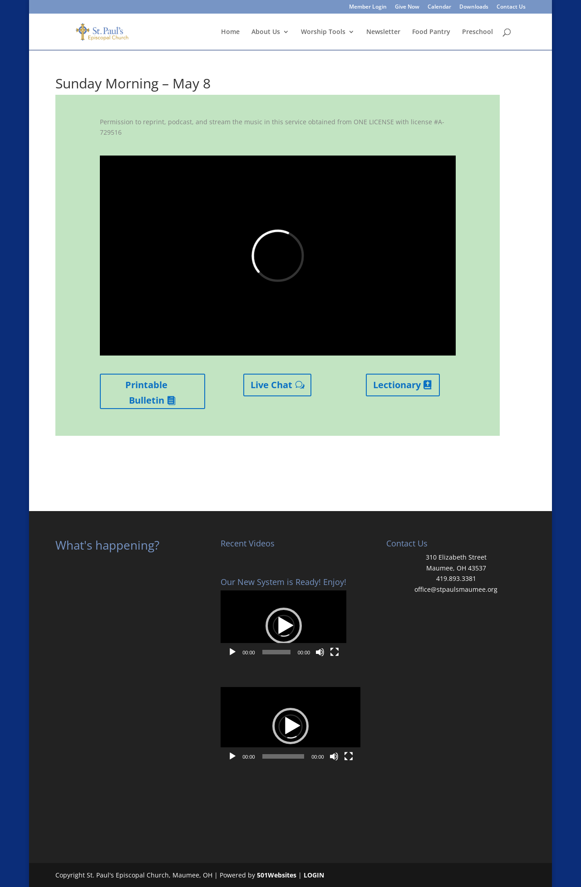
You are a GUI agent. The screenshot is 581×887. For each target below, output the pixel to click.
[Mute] (320, 652)
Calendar (439, 7)
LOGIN (314, 875)
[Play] (232, 652)
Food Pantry (431, 32)
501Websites (276, 875)
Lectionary (397, 385)
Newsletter (383, 32)
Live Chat (271, 385)
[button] (284, 626)
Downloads (473, 7)
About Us (265, 32)
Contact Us (511, 7)
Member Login (368, 7)
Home (230, 32)
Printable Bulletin (146, 392)
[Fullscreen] (334, 652)
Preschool (477, 32)
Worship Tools (323, 32)
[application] (283, 625)
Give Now (407, 7)
